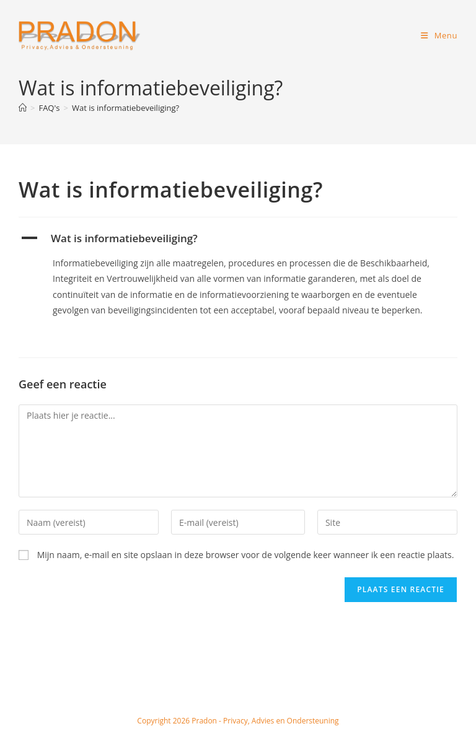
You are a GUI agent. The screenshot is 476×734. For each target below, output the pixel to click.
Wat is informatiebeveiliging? (125, 107)
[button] (238, 238)
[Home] (23, 107)
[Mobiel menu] (439, 35)
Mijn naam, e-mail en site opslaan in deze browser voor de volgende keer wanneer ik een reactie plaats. (245, 555)
